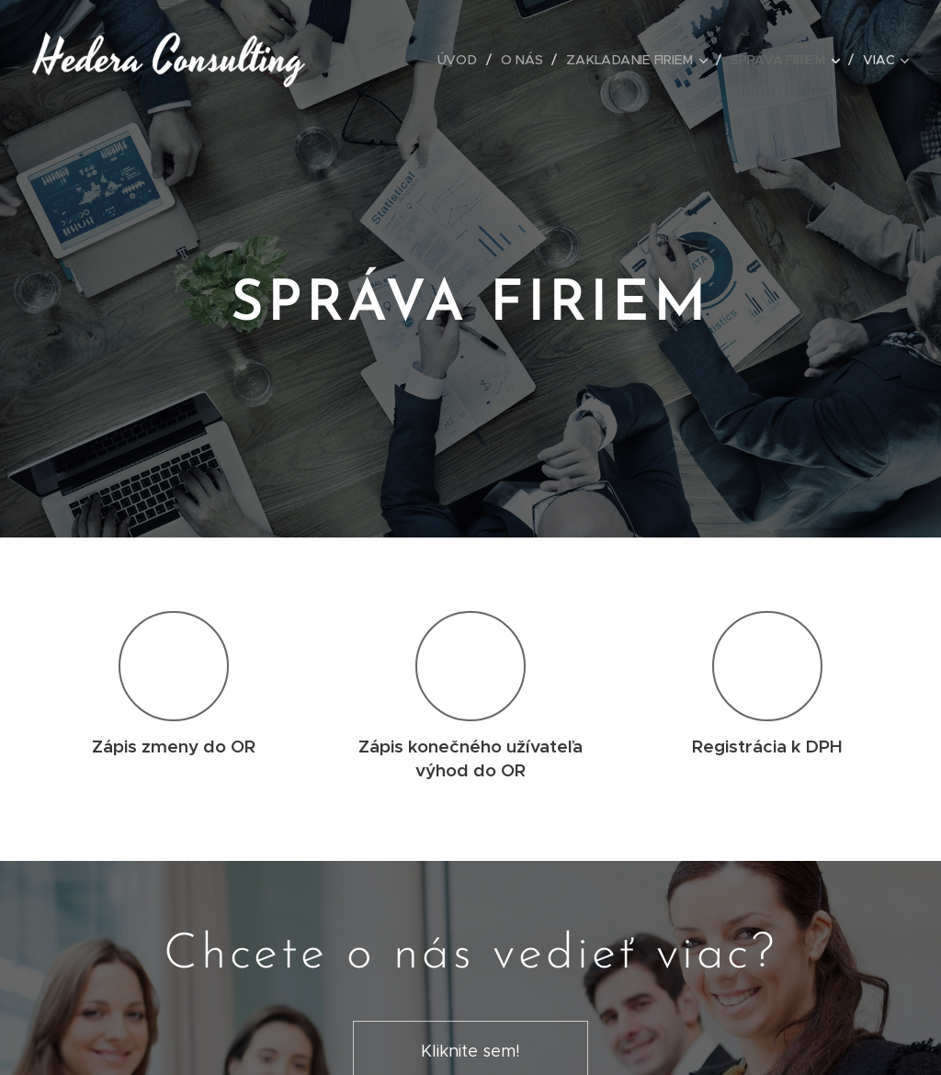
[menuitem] (462, 60)
